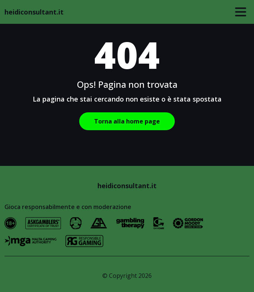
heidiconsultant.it (34, 11)
